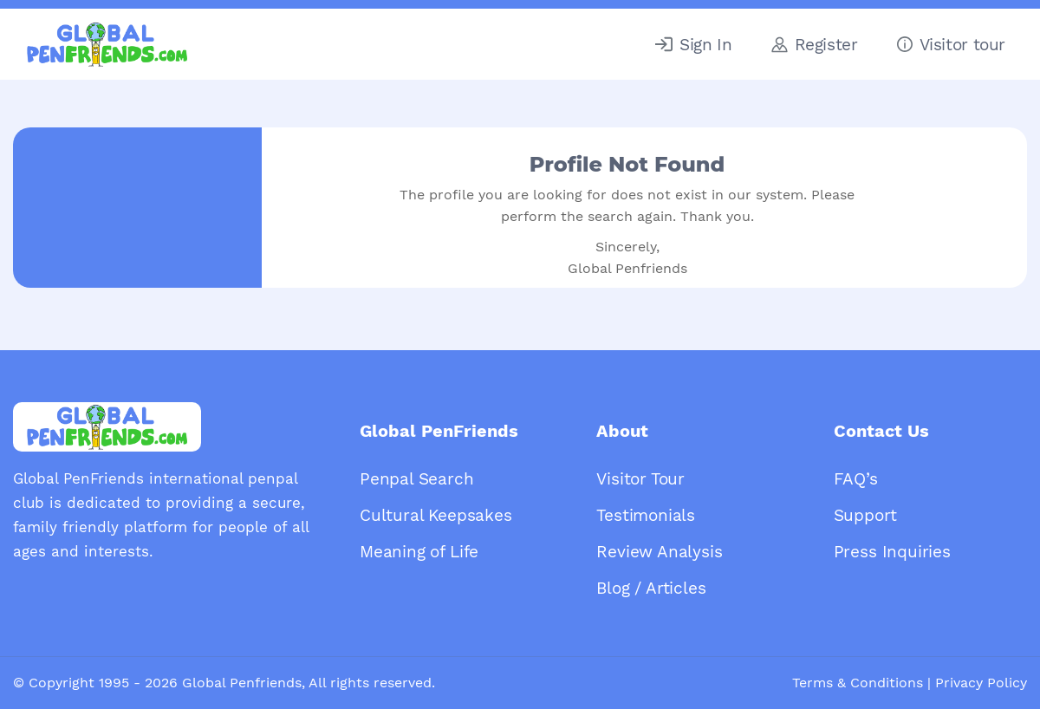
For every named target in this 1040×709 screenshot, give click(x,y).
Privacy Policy (981, 682)
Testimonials (645, 515)
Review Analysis (659, 552)
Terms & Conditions (857, 682)
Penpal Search (417, 479)
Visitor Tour (640, 479)
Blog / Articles (650, 588)
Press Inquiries (892, 552)
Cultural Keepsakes (436, 515)
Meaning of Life (419, 552)
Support (865, 515)
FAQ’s (856, 479)
